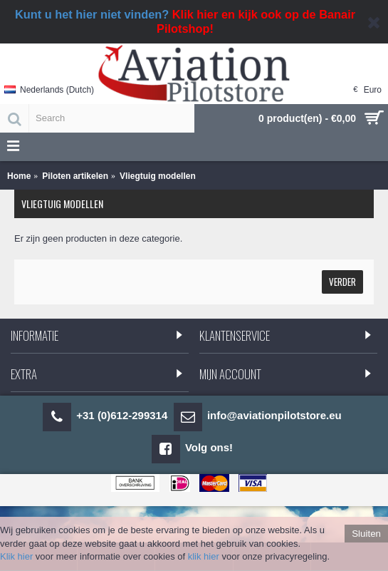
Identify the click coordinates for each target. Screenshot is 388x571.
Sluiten (366, 533)
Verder (342, 281)
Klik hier (16, 556)
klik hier (203, 556)
